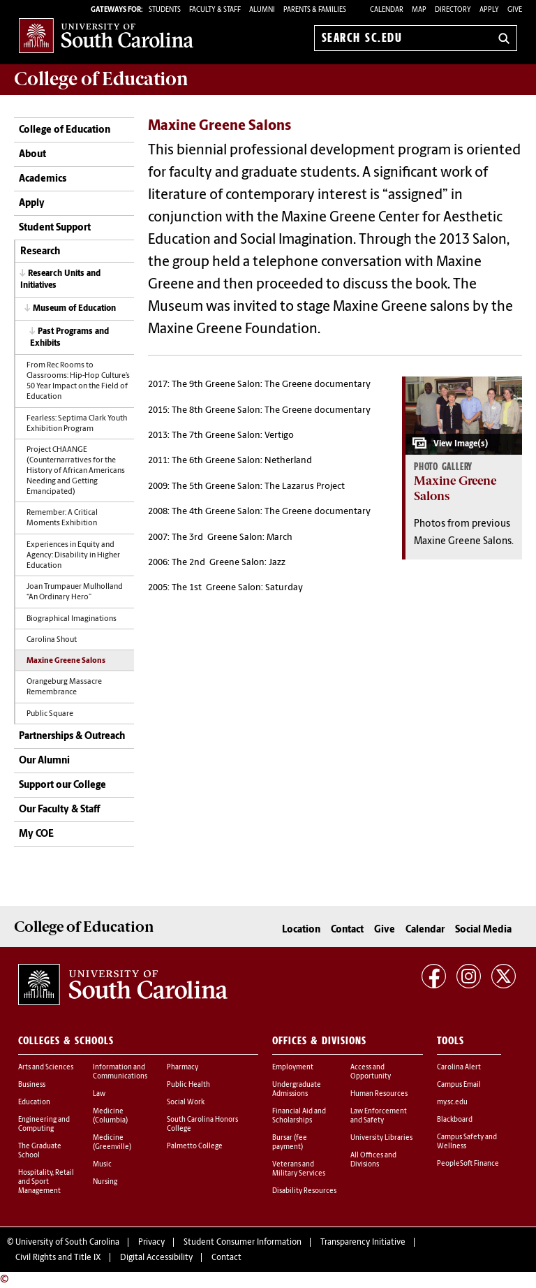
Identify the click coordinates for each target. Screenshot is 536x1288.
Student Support (55, 228)
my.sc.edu (452, 1102)
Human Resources (379, 1094)
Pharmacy (182, 1067)
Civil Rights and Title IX (58, 1258)
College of (101, 78)
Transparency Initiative (362, 1242)
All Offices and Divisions (373, 1160)
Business (31, 1085)
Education (34, 1102)
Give (514, 10)
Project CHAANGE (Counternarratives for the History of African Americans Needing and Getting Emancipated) (76, 471)
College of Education (64, 130)
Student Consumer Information (243, 1242)
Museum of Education (74, 309)
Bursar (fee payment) (289, 1142)
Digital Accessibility (156, 1258)
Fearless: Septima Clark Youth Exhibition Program (77, 424)
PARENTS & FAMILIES (314, 10)
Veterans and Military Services (298, 1169)
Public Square (50, 714)
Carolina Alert (459, 1067)
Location (301, 930)
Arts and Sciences (45, 1067)
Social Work (185, 1102)
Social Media (483, 930)
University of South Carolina (67, 1242)
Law (99, 1094)
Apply (489, 10)
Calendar (386, 10)
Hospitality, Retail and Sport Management (46, 1182)
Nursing (105, 1182)
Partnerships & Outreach (72, 736)
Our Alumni (44, 761)
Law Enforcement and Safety (378, 1116)
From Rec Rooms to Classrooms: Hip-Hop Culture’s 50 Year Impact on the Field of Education (78, 381)
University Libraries (381, 1138)
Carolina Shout (52, 640)
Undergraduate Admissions (296, 1089)
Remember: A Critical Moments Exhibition (62, 518)
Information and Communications (120, 1072)
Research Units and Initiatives (60, 280)
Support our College (62, 785)
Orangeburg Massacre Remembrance (64, 687)
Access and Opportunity (370, 1072)
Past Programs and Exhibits (69, 338)
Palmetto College (195, 1146)
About (32, 154)
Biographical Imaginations (72, 619)
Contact (347, 930)
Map (419, 10)
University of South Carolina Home (106, 35)
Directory (453, 10)
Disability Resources (304, 1191)
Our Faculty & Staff (59, 810)
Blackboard (454, 1120)
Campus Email (459, 1085)
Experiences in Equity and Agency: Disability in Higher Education (73, 555)
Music (102, 1165)
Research (40, 251)
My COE (36, 834)
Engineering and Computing (44, 1124)
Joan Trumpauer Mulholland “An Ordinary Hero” (75, 592)
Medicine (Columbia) (110, 1116)
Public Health (188, 1085)
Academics (42, 179)
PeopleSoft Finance (468, 1164)
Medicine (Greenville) (112, 1142)
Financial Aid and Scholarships (299, 1116)
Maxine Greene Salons (66, 661)
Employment (292, 1067)
